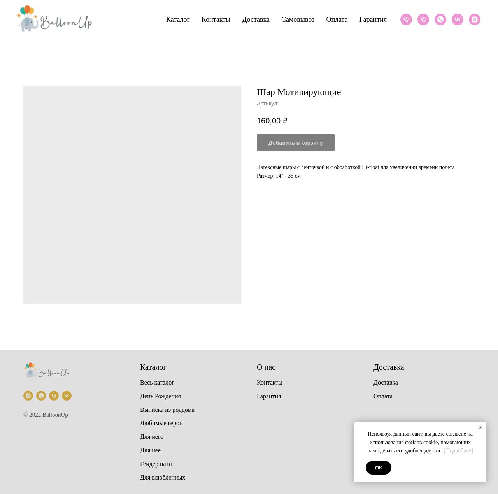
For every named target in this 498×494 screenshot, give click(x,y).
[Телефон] (406, 19)
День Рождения (160, 396)
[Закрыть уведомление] (480, 428)
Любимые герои (161, 423)
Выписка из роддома (167, 409)
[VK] (457, 19)
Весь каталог (157, 382)
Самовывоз (297, 19)
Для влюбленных (162, 477)
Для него (151, 436)
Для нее (150, 450)
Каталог (178, 19)
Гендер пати (156, 464)
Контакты (216, 19)
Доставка (256, 19)
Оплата (336, 19)
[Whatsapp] (440, 19)
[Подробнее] (458, 451)
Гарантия (373, 19)
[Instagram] (474, 19)
